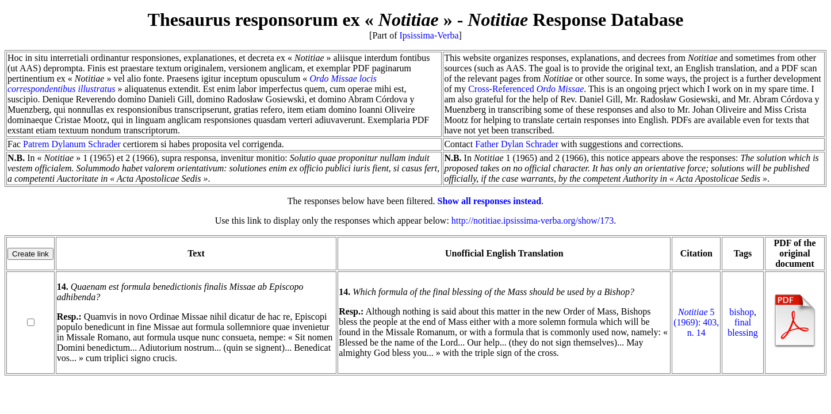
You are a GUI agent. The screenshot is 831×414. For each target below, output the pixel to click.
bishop (741, 312)
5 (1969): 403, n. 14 (696, 322)
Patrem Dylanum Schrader (72, 144)
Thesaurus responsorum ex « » (300, 19)
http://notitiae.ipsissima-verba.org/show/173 (532, 220)
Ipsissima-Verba (429, 35)
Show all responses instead (490, 201)
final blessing (742, 327)
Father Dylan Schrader (516, 144)
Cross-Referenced (526, 89)
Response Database (575, 19)
